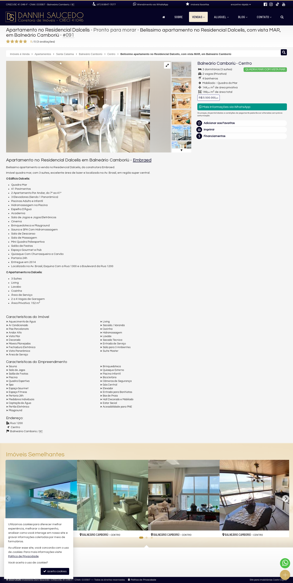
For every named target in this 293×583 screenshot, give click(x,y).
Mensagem (207, 210)
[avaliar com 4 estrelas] (21, 41)
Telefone (205, 260)
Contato (264, 17)
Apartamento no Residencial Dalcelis (49, 30)
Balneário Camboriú (216, 63)
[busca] (282, 17)
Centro (245, 63)
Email (203, 246)
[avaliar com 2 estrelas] (12, 41)
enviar (276, 274)
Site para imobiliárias (261, 580)
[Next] (285, 498)
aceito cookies (55, 571)
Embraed (142, 160)
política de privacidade (251, 278)
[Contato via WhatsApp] (285, 563)
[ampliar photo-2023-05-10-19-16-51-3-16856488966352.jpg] (78, 106)
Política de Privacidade (143, 580)
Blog (242, 17)
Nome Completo (210, 232)
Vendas (198, 17)
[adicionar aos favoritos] (140, 530)
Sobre (178, 17)
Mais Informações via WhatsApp (224, 106)
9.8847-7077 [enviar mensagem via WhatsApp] (106, 4)
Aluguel (221, 17)
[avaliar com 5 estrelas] (25, 41)
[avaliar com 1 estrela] (8, 41)
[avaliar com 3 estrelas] (17, 41)
